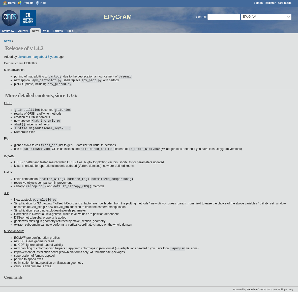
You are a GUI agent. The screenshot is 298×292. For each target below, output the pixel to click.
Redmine (252, 289)
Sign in (258, 2)
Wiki (46, 30)
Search (201, 17)
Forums (58, 30)
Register (270, 2)
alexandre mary (28, 57)
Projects (28, 2)
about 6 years (48, 57)
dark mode (284, 2)
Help (43, 2)
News (35, 30)
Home (12, 2)
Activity (23, 30)
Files (70, 30)
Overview (8, 30)
